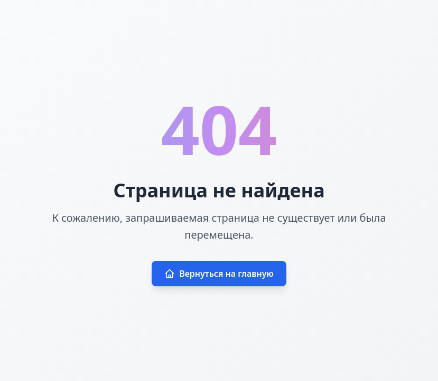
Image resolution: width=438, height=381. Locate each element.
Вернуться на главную (219, 273)
